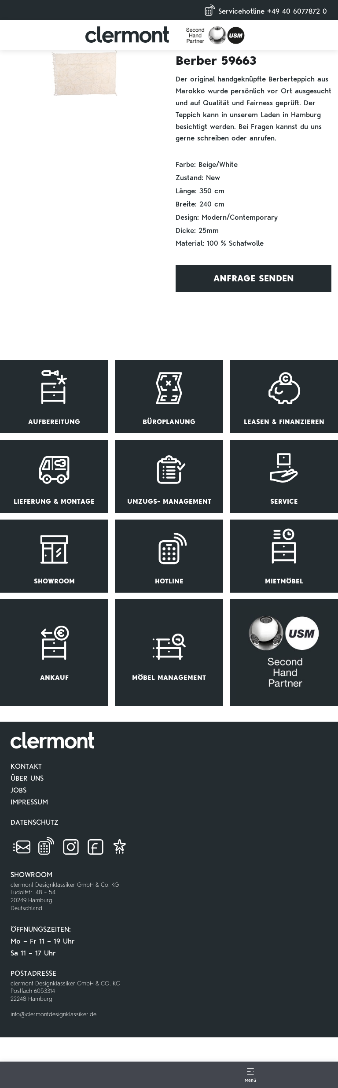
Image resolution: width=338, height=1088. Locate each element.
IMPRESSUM (29, 802)
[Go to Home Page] (88, 1086)
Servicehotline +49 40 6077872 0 (264, 9)
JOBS (18, 790)
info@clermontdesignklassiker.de (53, 1014)
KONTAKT (26, 766)
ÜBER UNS (27, 778)
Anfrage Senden (253, 278)
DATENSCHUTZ (35, 822)
